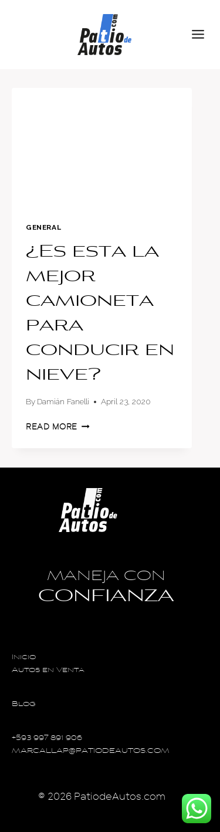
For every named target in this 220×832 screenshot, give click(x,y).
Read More (58, 426)
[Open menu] (203, 34)
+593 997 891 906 (47, 738)
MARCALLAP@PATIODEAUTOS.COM (91, 751)
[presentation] (102, 148)
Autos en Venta (48, 670)
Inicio (24, 657)
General (43, 227)
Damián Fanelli (63, 401)
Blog (24, 704)
